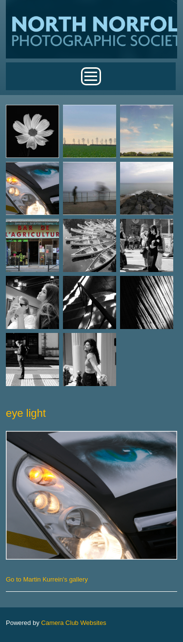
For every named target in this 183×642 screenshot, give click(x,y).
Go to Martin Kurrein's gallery (47, 579)
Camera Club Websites (73, 622)
